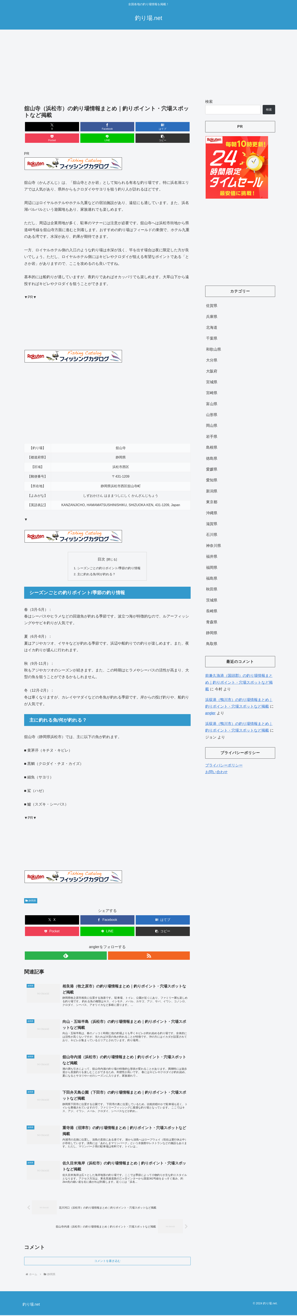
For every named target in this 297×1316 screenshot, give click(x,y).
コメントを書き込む (107, 1261)
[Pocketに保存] (121, 126)
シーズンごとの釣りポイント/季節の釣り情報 (109, 557)
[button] (177, 126)
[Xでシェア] (37, 126)
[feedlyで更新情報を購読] (102, 945)
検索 (209, 102)
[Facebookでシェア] (65, 126)
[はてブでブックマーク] (93, 126)
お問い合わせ (216, 772)
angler (210, 713)
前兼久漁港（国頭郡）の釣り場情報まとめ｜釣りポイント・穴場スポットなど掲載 (239, 682)
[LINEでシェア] (149, 126)
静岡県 (30, 890)
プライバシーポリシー (224, 765)
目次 (101, 548)
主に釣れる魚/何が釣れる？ (95, 564)
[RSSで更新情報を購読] (112, 945)
